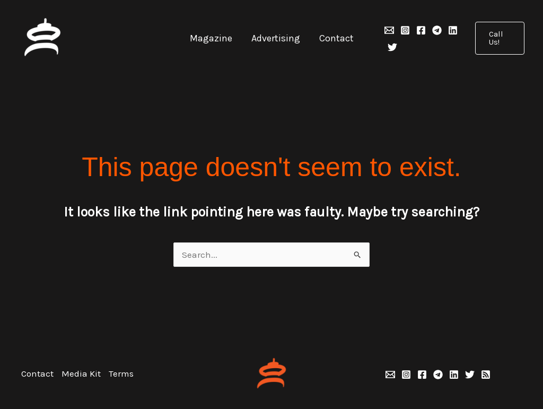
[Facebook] (421, 30)
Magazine (211, 38)
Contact (336, 38)
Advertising (275, 38)
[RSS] (486, 374)
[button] (499, 38)
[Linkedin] (453, 30)
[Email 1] (389, 30)
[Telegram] (437, 30)
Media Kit (81, 373)
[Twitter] (392, 47)
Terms (121, 373)
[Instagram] (405, 30)
